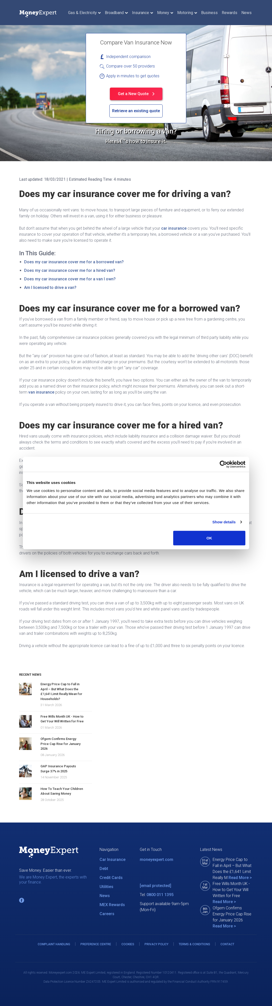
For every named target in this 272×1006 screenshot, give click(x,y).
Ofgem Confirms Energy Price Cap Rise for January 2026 (60, 743)
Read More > (240, 877)
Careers (107, 913)
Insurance (142, 12)
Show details (224, 522)
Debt (104, 868)
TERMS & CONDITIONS (194, 944)
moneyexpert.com (156, 859)
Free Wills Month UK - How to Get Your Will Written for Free (62, 719)
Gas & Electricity (84, 12)
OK (209, 538)
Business (209, 12)
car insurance (174, 228)
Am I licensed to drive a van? (50, 287)
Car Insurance (112, 859)
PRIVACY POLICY (156, 944)
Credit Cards (111, 877)
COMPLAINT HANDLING (54, 944)
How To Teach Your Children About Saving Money (61, 791)
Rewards (229, 12)
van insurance (41, 392)
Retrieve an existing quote (136, 110)
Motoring (187, 12)
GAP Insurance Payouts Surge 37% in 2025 (58, 768)
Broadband (116, 12)
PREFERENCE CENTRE (95, 944)
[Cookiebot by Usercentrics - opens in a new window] (223, 464)
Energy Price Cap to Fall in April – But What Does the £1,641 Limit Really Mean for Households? (61, 691)
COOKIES (127, 944)
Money (165, 12)
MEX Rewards (112, 904)
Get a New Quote (136, 93)
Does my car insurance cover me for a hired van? (69, 270)
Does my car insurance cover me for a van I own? (70, 279)
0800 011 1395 (160, 894)
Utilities (106, 886)
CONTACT (227, 944)
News (246, 12)
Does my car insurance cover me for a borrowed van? (74, 262)
